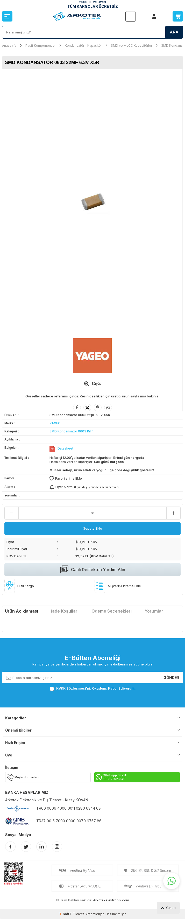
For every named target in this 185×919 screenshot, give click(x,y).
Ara (174, 32)
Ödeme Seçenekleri (111, 611)
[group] (92, 201)
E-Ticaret (77, 914)
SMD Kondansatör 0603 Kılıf (71, 431)
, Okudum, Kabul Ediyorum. (93, 688)
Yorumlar (154, 611)
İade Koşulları (65, 611)
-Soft (64, 914)
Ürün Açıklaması (21, 611)
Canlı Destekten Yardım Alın (92, 569)
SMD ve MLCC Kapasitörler (131, 45)
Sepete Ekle (92, 528)
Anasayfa (9, 45)
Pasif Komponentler (40, 45)
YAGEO (55, 423)
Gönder (171, 677)
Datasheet (65, 448)
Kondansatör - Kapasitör (83, 45)
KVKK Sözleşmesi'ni (73, 688)
